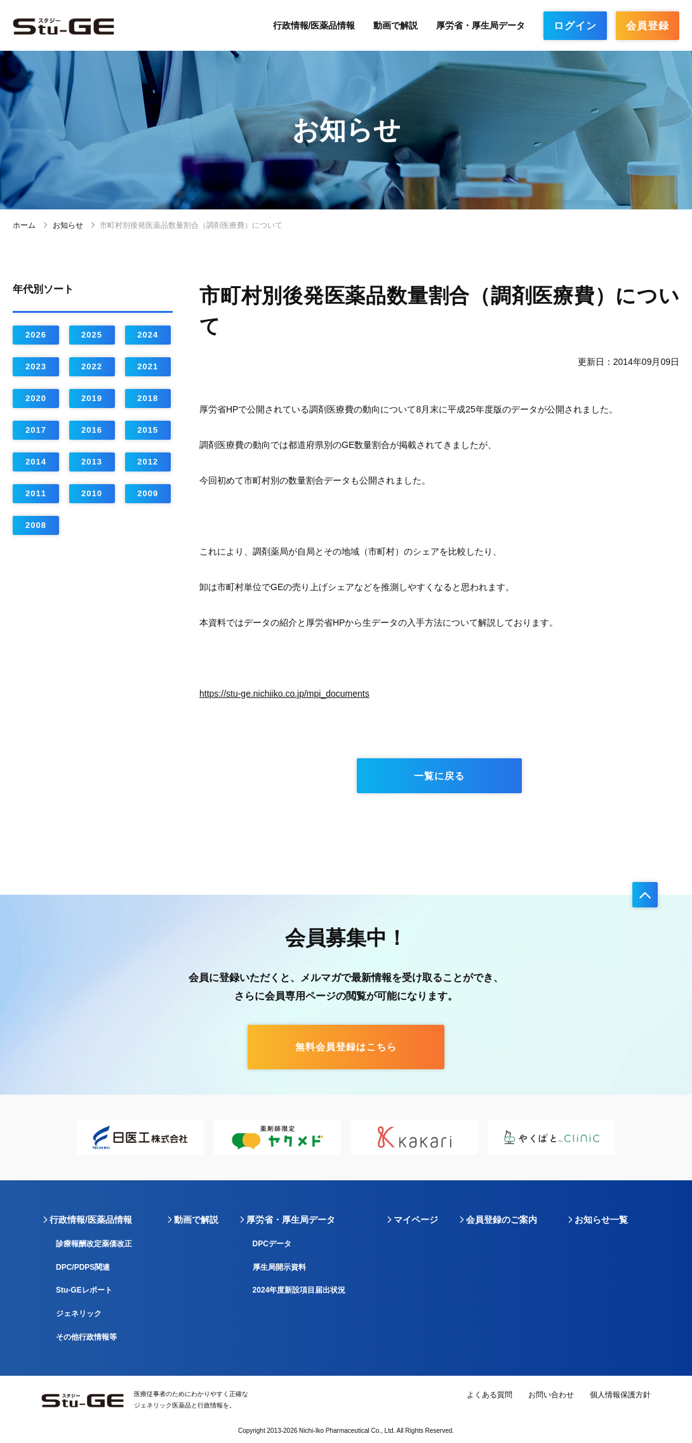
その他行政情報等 (86, 1337)
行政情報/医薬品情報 (314, 25)
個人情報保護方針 (620, 1394)
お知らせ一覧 (601, 1220)
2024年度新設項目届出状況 (299, 1290)
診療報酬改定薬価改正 (94, 1243)
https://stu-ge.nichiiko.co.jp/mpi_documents (284, 694)
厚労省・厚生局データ (480, 25)
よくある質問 (489, 1394)
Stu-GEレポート (84, 1290)
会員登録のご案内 (501, 1220)
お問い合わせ (551, 1394)
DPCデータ (272, 1243)
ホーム (24, 225)
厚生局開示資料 (279, 1267)
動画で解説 (395, 25)
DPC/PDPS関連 (83, 1267)
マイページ (416, 1220)
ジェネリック (79, 1313)
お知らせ (68, 225)
